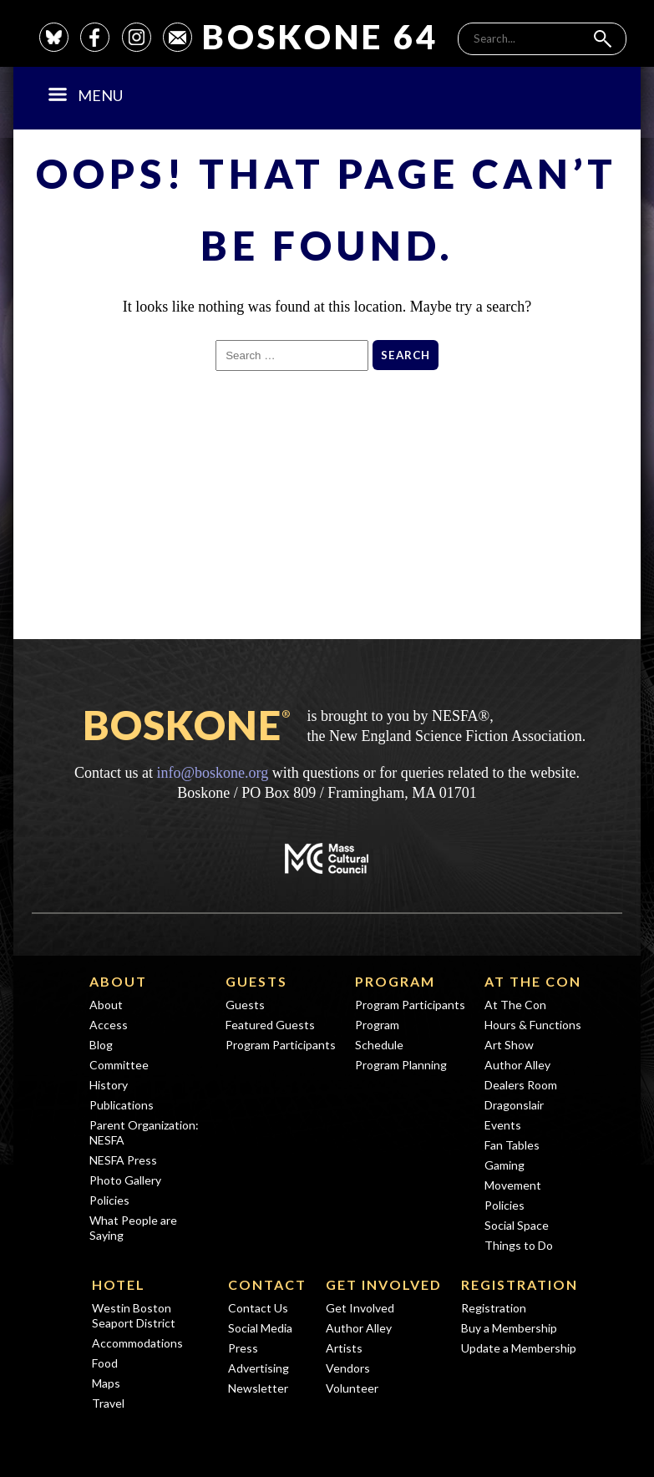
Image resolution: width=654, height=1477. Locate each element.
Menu (85, 95)
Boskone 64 (320, 37)
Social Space (516, 1225)
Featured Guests (270, 1025)
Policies (109, 1200)
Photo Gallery (125, 1180)
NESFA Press (123, 1160)
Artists (344, 1348)
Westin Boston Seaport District (133, 1315)
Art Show (509, 1045)
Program (395, 981)
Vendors (348, 1368)
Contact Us (258, 1308)
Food (105, 1363)
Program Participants (281, 1045)
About (118, 981)
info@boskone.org (212, 772)
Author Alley (517, 1065)
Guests (256, 981)
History (108, 1085)
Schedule (379, 1045)
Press (243, 1348)
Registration (519, 1284)
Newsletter (258, 1388)
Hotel (118, 1284)
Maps (106, 1383)
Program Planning (401, 1065)
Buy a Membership (509, 1328)
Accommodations (137, 1343)
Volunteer (352, 1388)
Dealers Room (520, 1085)
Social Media (260, 1328)
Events (502, 1125)
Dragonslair (514, 1105)
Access (108, 1025)
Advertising (258, 1368)
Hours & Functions (532, 1025)
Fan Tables (512, 1145)
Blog (101, 1045)
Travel (108, 1403)
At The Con (532, 981)
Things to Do (518, 1245)
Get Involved (384, 1284)
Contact (267, 1284)
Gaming (504, 1165)
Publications (121, 1105)
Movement (512, 1185)
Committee (119, 1065)
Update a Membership (518, 1348)
